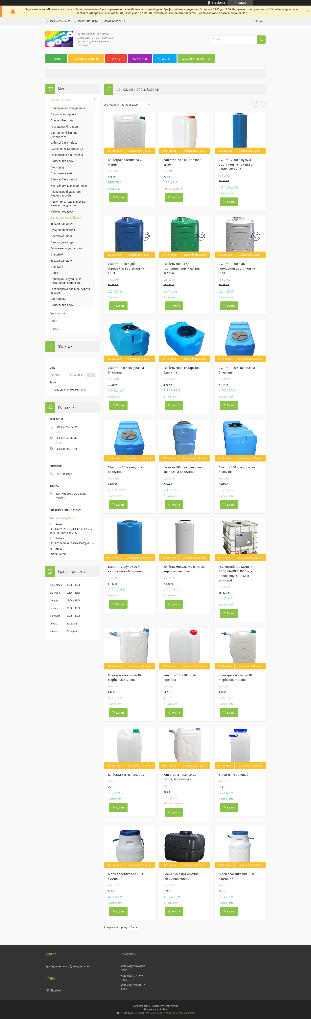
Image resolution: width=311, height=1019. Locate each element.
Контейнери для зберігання (69, 185)
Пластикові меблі (62, 236)
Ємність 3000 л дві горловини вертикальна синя (126, 268)
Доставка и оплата (196, 58)
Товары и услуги (85, 58)
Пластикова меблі (62, 173)
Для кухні (57, 267)
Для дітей (57, 254)
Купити (120, 197)
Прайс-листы (57, 313)
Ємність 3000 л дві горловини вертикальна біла (237, 268)
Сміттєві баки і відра (64, 142)
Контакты (140, 58)
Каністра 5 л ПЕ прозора (126, 775)
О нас (116, 58)
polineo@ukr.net (66, 518)
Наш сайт (165, 58)
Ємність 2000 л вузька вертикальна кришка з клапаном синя (236, 164)
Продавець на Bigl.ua (155, 1009)
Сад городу (58, 299)
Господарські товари (64, 126)
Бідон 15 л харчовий (234, 775)
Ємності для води (62, 161)
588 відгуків (219, 2)
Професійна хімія (62, 120)
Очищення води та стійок (67, 248)
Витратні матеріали (63, 114)
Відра (54, 273)
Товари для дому (62, 224)
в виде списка (263, 104)
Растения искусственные (67, 149)
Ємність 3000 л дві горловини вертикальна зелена (181, 268)
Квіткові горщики (62, 211)
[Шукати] (261, 39)
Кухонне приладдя (63, 230)
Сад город (57, 167)
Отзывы (54, 329)
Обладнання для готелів (67, 155)
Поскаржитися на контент (148, 1013)
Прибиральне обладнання (68, 108)
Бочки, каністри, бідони (66, 217)
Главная (56, 58)
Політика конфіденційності (179, 1013)
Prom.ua (173, 1006)
